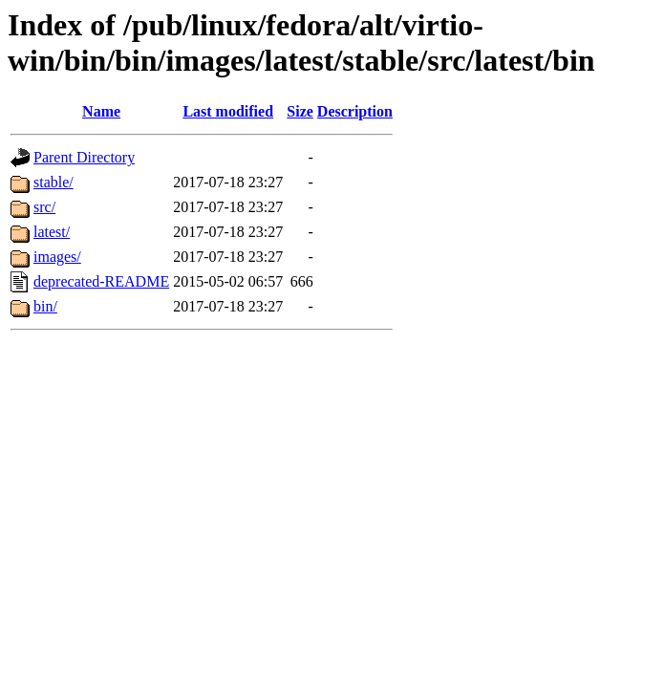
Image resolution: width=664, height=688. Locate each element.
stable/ (53, 182)
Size (300, 111)
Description (355, 111)
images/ (57, 256)
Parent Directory (84, 157)
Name (101, 111)
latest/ (51, 232)
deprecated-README (101, 281)
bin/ (45, 306)
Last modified (227, 111)
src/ (44, 207)
